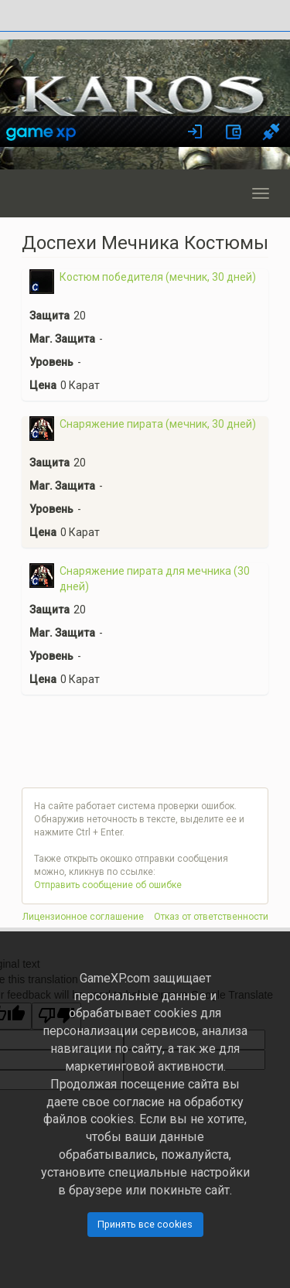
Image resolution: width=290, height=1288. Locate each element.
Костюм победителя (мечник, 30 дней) (158, 277)
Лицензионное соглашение (83, 916)
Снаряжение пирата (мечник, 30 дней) (158, 424)
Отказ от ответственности (211, 916)
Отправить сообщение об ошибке (108, 885)
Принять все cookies (145, 1224)
